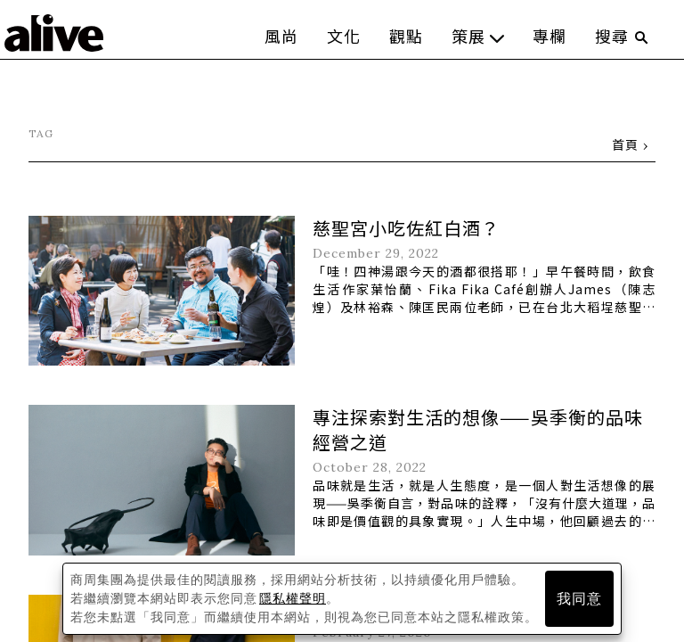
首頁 (625, 144)
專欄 (549, 35)
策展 (478, 35)
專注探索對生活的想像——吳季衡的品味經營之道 (478, 429)
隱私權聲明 (292, 598)
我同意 (579, 598)
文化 (344, 35)
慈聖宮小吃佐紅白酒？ (406, 228)
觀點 (406, 35)
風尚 (281, 35)
